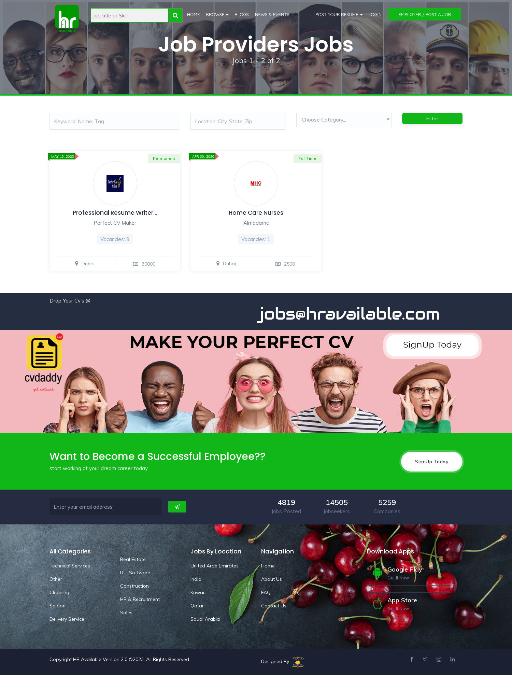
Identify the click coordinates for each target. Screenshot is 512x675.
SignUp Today (432, 461)
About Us (271, 579)
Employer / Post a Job (424, 14)
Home (193, 14)
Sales (126, 612)
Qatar (197, 605)
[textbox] (344, 120)
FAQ (266, 592)
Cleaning (59, 592)
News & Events (272, 14)
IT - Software (135, 572)
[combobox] (344, 121)
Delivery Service (66, 619)
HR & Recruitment (140, 599)
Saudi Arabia (205, 619)
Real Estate (133, 559)
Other (55, 579)
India (195, 579)
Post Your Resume (336, 14)
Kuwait (198, 592)
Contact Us (273, 605)
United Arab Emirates (214, 565)
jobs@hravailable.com (357, 313)
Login (375, 14)
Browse (214, 14)
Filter (432, 118)
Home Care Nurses (256, 213)
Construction (134, 585)
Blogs (241, 14)
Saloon (57, 605)
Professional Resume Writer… (115, 213)
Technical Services (69, 565)
